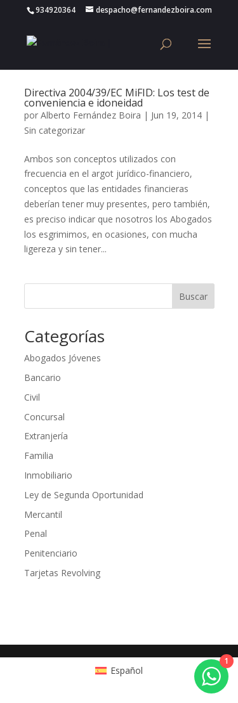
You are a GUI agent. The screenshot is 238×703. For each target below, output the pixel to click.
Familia (38, 455)
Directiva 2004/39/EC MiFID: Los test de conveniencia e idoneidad (116, 98)
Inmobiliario (48, 475)
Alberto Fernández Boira (91, 115)
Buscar (193, 296)
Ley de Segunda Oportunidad (83, 495)
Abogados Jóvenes (62, 358)
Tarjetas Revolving (62, 573)
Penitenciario (50, 553)
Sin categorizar (54, 130)
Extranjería (46, 436)
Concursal (44, 417)
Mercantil (43, 514)
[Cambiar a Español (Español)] (119, 670)
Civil (32, 397)
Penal (35, 533)
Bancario (42, 377)
